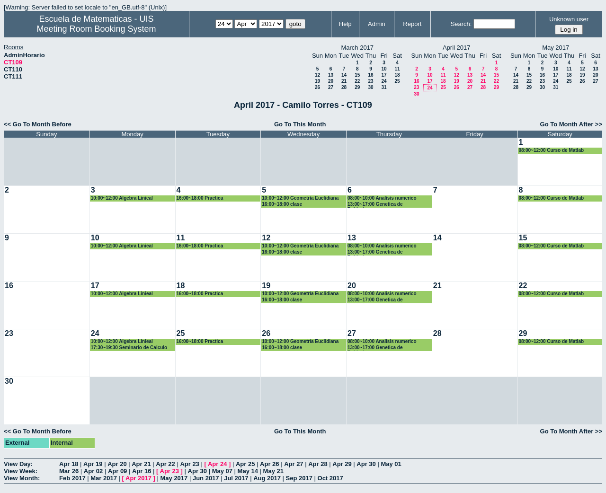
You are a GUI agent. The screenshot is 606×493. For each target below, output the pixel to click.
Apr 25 (245, 463)
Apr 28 (317, 463)
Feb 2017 (72, 478)
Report (412, 23)
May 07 (222, 471)
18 (397, 75)
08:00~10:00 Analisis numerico (382, 198)
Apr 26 (269, 463)
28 (344, 87)
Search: (461, 23)
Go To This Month (300, 124)
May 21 (273, 471)
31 (383, 87)
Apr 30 (365, 463)
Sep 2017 (299, 478)
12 (317, 75)
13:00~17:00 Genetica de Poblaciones (375, 205)
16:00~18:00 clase (282, 204)
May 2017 (173, 478)
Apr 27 (293, 463)
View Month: (22, 478)
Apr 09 (117, 471)
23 (370, 81)
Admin (376, 23)
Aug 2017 (267, 478)
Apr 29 (341, 463)
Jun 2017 (206, 478)
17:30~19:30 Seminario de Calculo (129, 347)
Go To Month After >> (571, 124)
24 (383, 81)
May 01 (391, 463)
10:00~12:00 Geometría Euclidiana (300, 198)
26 (317, 87)
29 (357, 87)
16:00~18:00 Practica (200, 198)
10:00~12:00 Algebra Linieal (122, 198)
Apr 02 (93, 471)
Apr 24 (217, 463)
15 (357, 75)
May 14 (248, 471)
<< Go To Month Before (37, 124)
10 (383, 68)
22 (357, 81)
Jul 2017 (236, 478)
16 (370, 75)
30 (370, 87)
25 (397, 81)
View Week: (20, 471)
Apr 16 (141, 471)
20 (330, 81)
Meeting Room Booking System (96, 29)
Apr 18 (68, 463)
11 (397, 68)
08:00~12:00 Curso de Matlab (551, 150)
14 (344, 75)
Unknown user (568, 19)
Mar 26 (69, 471)
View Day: (18, 463)
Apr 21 (141, 463)
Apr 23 (189, 463)
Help (345, 23)
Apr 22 (165, 463)
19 (317, 81)
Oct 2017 (330, 478)
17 (383, 75)
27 (330, 87)
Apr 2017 (138, 478)
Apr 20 (116, 463)
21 (344, 81)
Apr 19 (92, 463)
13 (330, 75)
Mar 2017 (103, 478)
